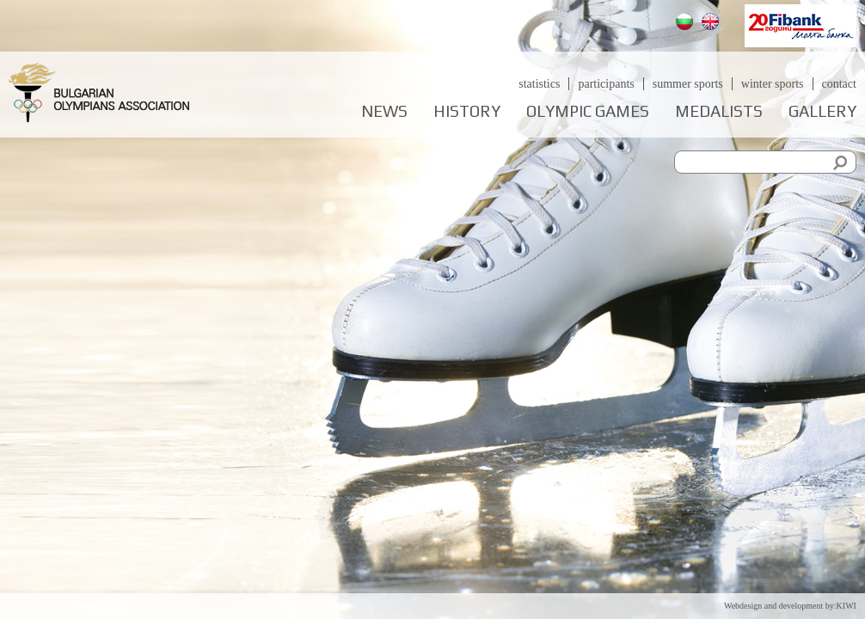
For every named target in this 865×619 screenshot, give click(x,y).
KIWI (846, 605)
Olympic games (587, 111)
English (712, 23)
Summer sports (688, 83)
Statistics (539, 83)
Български (686, 23)
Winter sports (772, 83)
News (384, 111)
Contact (839, 83)
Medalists (719, 111)
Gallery (822, 111)
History (466, 111)
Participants (606, 83)
